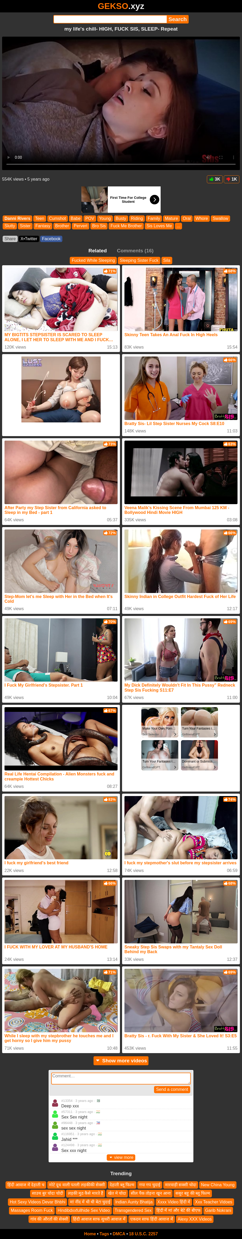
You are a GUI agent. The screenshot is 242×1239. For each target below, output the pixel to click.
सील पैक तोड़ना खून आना (151, 1193)
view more (121, 1157)
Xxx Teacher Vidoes (213, 1202)
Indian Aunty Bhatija (133, 1202)
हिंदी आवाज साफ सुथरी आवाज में (99, 1219)
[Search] (110, 19)
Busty (121, 218)
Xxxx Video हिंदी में (173, 1202)
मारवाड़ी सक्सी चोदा (180, 1185)
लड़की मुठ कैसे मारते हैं (86, 1193)
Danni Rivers (17, 218)
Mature (171, 218)
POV (89, 218)
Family (154, 218)
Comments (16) (135, 250)
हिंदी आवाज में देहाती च (25, 1185)
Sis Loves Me (159, 226)
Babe (76, 218)
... (178, 226)
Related (98, 250)
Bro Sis (99, 226)
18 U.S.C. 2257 (143, 1234)
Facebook (51, 239)
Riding (137, 218)
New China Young (218, 1185)
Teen (39, 218)
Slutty (9, 226)
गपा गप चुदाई (149, 1185)
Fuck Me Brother (126, 226)
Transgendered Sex (133, 1210)
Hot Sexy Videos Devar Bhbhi (37, 1202)
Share (10, 239)
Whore (202, 218)
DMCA (119, 1234)
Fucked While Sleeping (93, 260)
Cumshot (57, 218)
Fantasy (42, 226)
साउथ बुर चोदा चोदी (47, 1193)
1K (231, 179)
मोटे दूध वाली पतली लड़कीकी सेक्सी (77, 1185)
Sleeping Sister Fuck (139, 260)
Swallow (220, 218)
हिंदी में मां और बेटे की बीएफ (178, 1210)
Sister (25, 226)
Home (90, 1234)
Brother (62, 226)
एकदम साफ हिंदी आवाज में (151, 1219)
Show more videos (121, 1060)
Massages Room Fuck (32, 1210)
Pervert (80, 226)
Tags (104, 1234)
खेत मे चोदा (117, 1193)
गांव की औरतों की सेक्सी (49, 1219)
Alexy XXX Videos (195, 1219)
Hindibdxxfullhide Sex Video (84, 1210)
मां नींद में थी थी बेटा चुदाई (90, 1202)
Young (105, 218)
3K (214, 179)
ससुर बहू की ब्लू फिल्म (192, 1193)
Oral (187, 218)
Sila (166, 260)
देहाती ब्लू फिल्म (122, 1185)
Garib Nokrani (218, 1210)
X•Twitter (29, 239)
